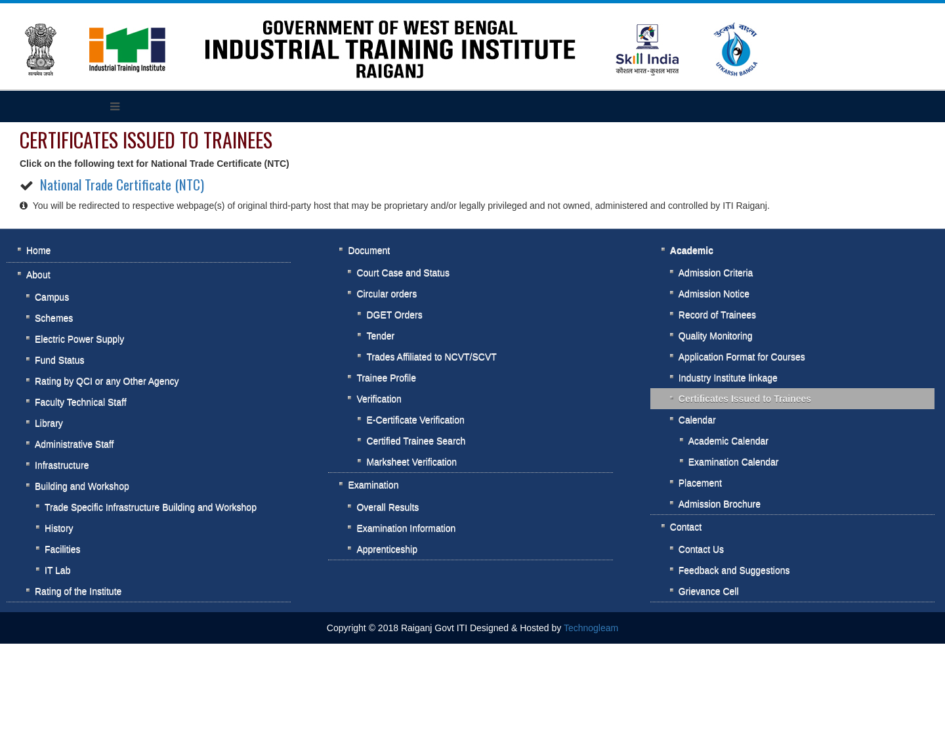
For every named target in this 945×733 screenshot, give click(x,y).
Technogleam (591, 628)
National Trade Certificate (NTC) (122, 184)
